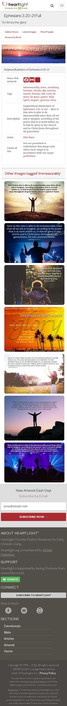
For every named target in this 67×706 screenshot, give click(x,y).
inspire (35, 100)
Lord (49, 93)
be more (34, 97)
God (43, 93)
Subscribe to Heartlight (33, 595)
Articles (9, 638)
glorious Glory (48, 100)
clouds (37, 90)
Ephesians (35, 69)
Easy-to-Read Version (36, 681)
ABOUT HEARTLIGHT (20, 533)
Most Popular (47, 31)
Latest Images (29, 31)
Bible (7, 632)
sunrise (51, 90)
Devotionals (12, 626)
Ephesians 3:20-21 (33, 109)
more (43, 87)
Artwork (9, 645)
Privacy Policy (48, 673)
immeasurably (31, 87)
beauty (36, 93)
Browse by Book (13, 37)
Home (8, 651)
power (44, 97)
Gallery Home (11, 31)
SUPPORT (9, 562)
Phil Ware (28, 137)
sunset (27, 93)
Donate (10, 580)
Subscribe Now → (33, 516)
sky (44, 90)
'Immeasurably (49, 173)
